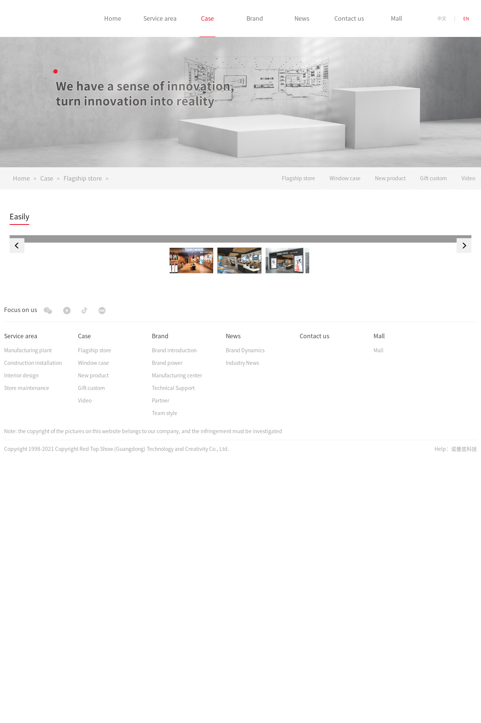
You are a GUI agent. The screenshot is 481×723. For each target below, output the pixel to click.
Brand (160, 598)
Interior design (21, 637)
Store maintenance (26, 650)
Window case (93, 625)
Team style (164, 675)
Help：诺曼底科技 (455, 711)
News (233, 598)
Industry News (242, 625)
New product (93, 637)
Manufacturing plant (28, 612)
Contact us (314, 598)
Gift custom (91, 650)
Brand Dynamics (245, 612)
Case (46, 178)
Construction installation (33, 625)
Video (85, 662)
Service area (20, 598)
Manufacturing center (177, 637)
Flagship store (83, 178)
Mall (379, 598)
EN (466, 18)
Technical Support (173, 650)
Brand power (167, 625)
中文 (441, 18)
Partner (160, 662)
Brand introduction (174, 612)
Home (21, 178)
